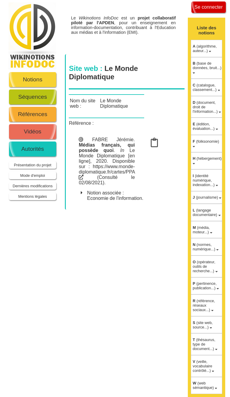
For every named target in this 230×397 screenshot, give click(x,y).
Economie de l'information (114, 198)
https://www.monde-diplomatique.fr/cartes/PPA (107, 172)
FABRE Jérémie (112, 139)
